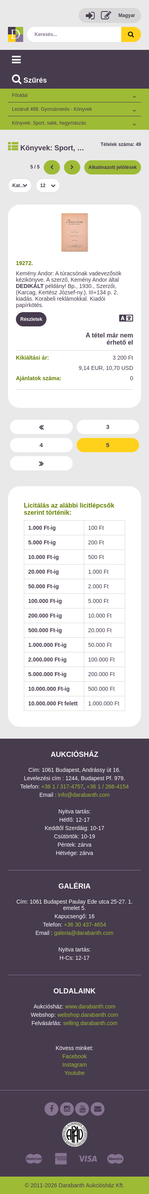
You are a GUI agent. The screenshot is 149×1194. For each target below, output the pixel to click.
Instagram (74, 1064)
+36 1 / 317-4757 (62, 786)
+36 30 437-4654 (85, 924)
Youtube (74, 1073)
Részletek (31, 319)
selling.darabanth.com (90, 1023)
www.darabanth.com (90, 1006)
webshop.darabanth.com (87, 1015)
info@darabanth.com (84, 795)
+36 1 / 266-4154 (108, 786)
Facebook (74, 1056)
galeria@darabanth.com (84, 933)
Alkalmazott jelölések (113, 167)
